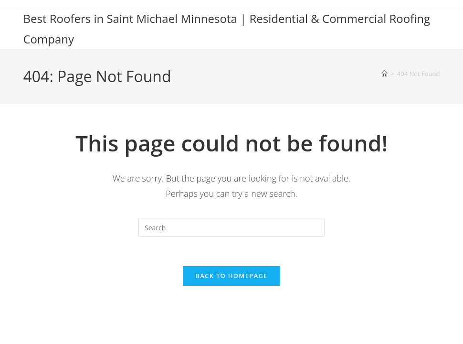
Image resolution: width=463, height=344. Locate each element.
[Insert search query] (231, 227)
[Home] (384, 73)
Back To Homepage (231, 275)
